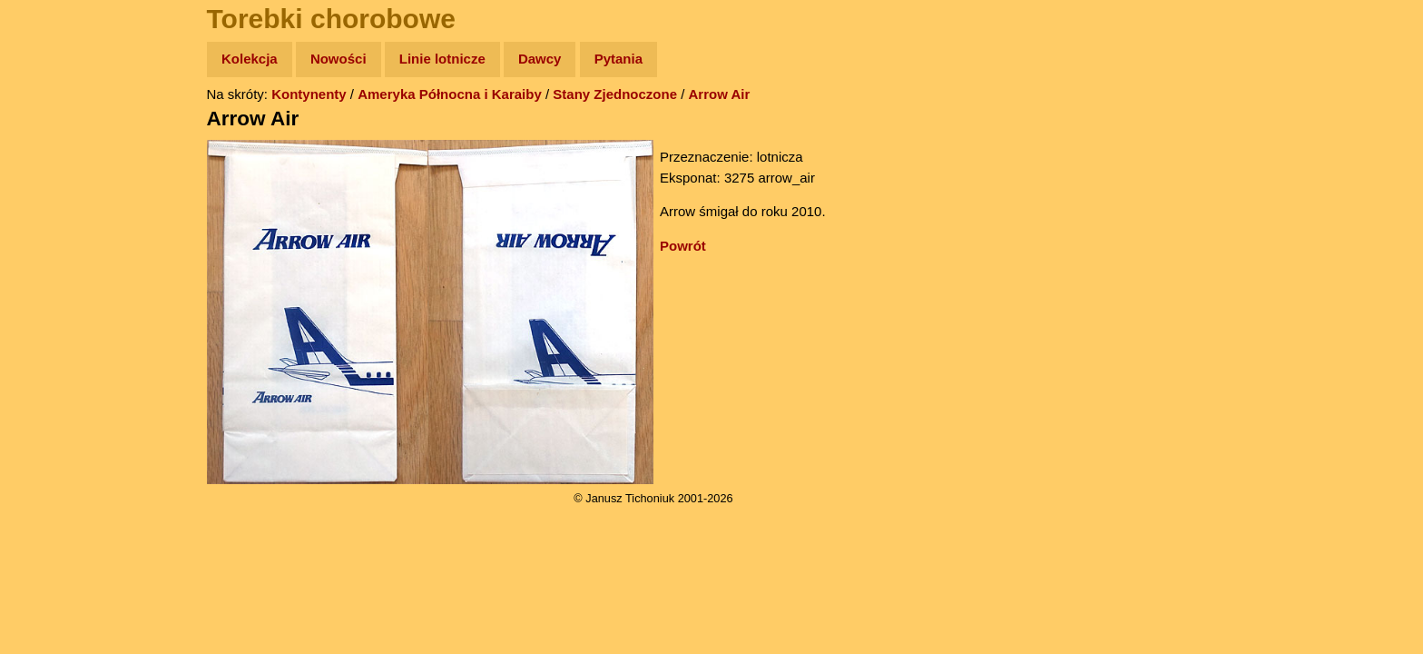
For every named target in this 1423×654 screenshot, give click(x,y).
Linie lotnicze (442, 58)
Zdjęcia (54, 165)
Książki (54, 235)
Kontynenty (309, 94)
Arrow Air (720, 94)
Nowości (338, 58)
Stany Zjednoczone (615, 94)
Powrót (683, 245)
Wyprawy (60, 129)
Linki (46, 339)
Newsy (52, 199)
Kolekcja (249, 58)
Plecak (52, 304)
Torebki (54, 374)
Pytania (618, 58)
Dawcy (540, 58)
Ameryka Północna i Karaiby (450, 94)
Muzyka (55, 269)
